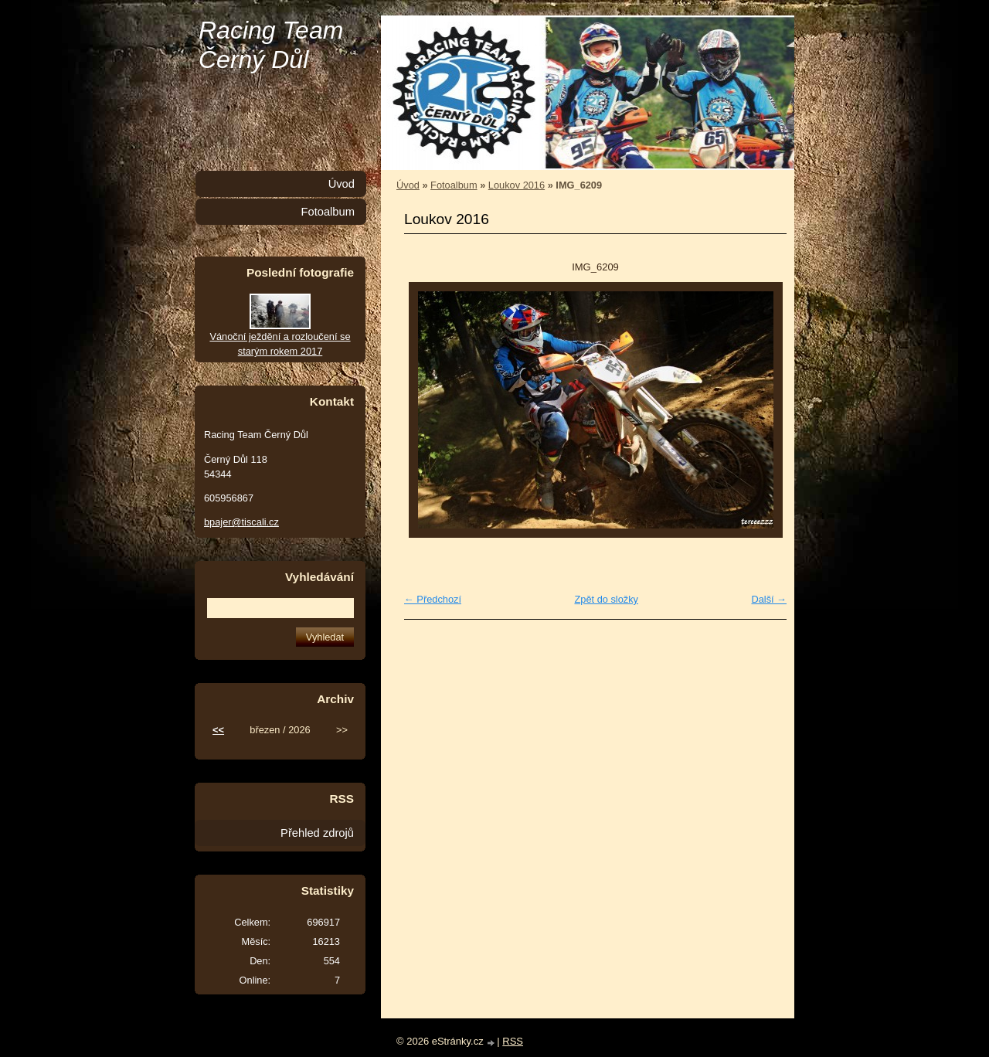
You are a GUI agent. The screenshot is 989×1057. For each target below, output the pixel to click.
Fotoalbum (453, 185)
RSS (512, 1041)
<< (218, 730)
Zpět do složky (606, 599)
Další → (769, 599)
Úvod (408, 185)
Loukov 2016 (516, 185)
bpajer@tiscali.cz (241, 522)
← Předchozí (432, 599)
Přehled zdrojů (317, 833)
